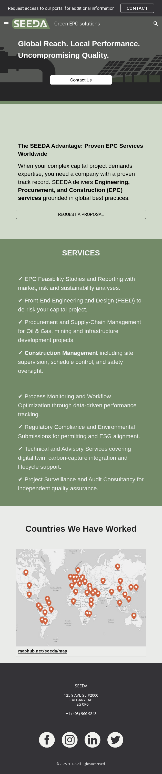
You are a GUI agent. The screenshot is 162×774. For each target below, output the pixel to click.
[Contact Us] (81, 80)
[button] (6, 23)
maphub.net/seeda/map (42, 650)
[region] (81, 8)
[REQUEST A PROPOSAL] (81, 214)
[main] (81, 49)
